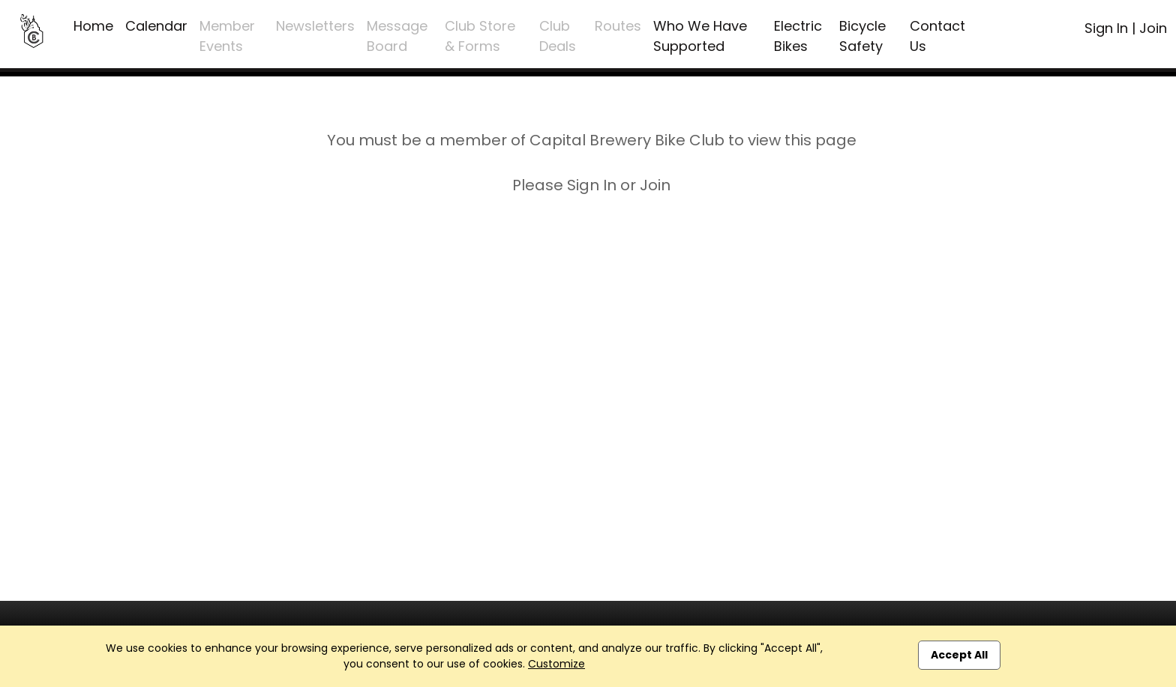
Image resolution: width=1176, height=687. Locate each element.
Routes (618, 25)
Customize (556, 663)
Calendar (156, 25)
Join (1153, 28)
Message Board (397, 35)
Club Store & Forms (480, 35)
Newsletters (315, 25)
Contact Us (937, 35)
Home (93, 25)
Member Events (227, 35)
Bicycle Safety (862, 35)
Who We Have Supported (700, 35)
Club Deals (557, 35)
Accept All (959, 654)
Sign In (1106, 28)
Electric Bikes (798, 35)
